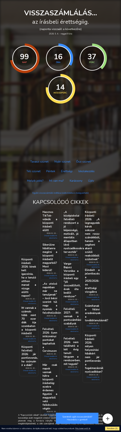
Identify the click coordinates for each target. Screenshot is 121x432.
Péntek (50, 171)
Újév (91, 181)
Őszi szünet (83, 161)
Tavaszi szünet (39, 161)
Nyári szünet (62, 161)
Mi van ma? (56, 181)
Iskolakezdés (86, 171)
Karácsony (76, 181)
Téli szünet (33, 171)
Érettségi (67, 171)
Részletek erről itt (82, 428)
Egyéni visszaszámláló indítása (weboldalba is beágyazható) (60, 193)
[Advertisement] (60, 131)
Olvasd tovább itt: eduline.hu (50, 236)
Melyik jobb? (35, 181)
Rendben (112, 428)
